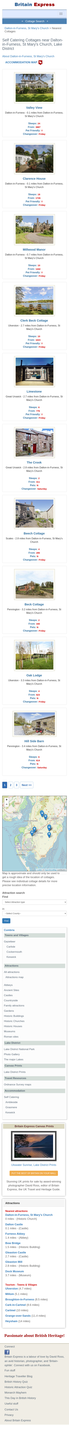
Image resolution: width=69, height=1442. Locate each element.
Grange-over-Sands (18, 1315)
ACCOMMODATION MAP (21, 62)
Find (5, 896)
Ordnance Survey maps (17, 1084)
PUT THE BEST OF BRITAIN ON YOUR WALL (34, 1173)
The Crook (34, 462)
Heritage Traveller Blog (18, 1376)
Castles (8, 995)
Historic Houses (13, 1026)
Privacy (9, 1414)
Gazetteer (9, 941)
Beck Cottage (34, 604)
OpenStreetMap (51, 870)
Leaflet (39, 870)
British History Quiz (16, 1381)
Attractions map (14, 977)
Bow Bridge (13, 1243)
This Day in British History (20, 1398)
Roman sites (11, 1036)
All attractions (12, 972)
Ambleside (11, 1102)
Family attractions (14, 1005)
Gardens (9, 1010)
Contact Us (11, 1409)
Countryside (11, 1000)
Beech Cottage (34, 533)
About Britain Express (18, 1420)
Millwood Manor (34, 249)
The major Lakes (13, 1059)
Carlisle (11, 946)
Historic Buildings (14, 1016)
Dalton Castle (14, 1224)
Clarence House (34, 178)
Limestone (34, 391)
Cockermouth (14, 951)
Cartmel (10, 1310)
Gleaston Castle (15, 1252)
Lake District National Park (19, 1049)
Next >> (27, 785)
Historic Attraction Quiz (18, 1387)
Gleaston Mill (13, 1261)
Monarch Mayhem (15, 1392)
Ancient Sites (11, 990)
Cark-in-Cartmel (15, 1304)
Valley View (34, 107)
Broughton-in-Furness (19, 1299)
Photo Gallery (12, 1054)
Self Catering (11, 1097)
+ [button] (7, 800)
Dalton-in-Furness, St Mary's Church (27, 28)
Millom (9, 1294)
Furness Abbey (15, 1233)
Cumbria (9, 930)
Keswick (11, 957)
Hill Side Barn (34, 741)
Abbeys (8, 985)
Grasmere (11, 1107)
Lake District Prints (15, 1072)
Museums (9, 1031)
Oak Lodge (34, 675)
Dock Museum (14, 1271)
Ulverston (11, 1288)
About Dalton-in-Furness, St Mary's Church (28, 56)
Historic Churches (14, 1021)
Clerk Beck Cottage (34, 320)
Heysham (11, 1321)
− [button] (7, 804)
